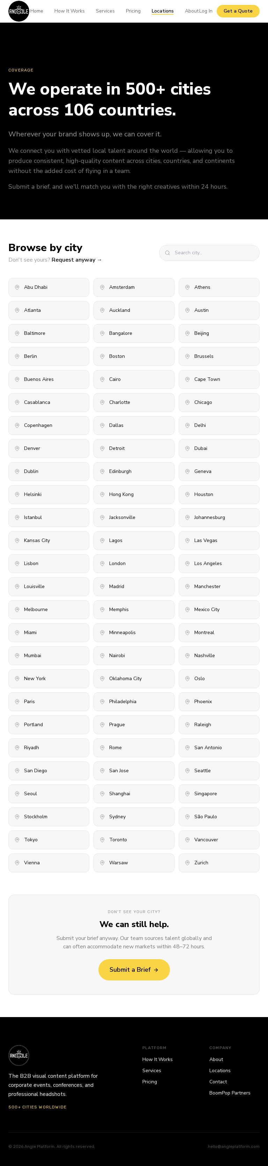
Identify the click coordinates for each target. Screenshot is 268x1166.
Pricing (133, 11)
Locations (163, 11)
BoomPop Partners (230, 1093)
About (192, 11)
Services (105, 11)
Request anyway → (77, 260)
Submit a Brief (134, 969)
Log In (206, 11)
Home (36, 11)
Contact (218, 1081)
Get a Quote (238, 11)
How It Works (69, 11)
